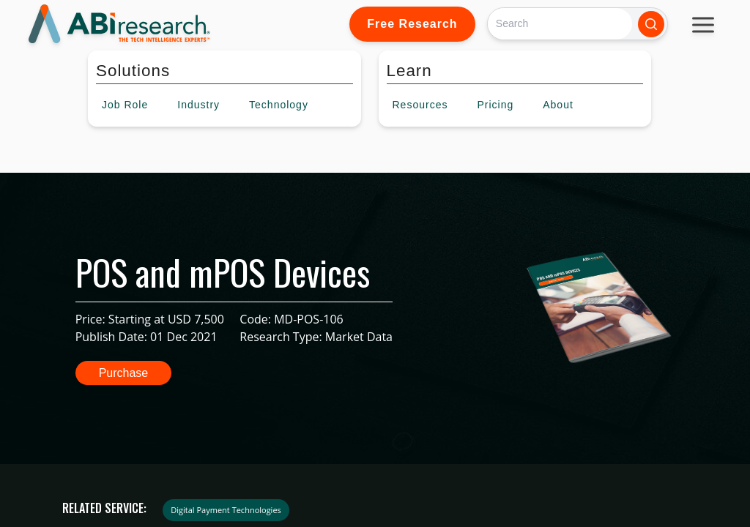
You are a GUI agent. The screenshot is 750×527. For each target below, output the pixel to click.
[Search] (560, 24)
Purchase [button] (124, 373)
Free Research (412, 24)
